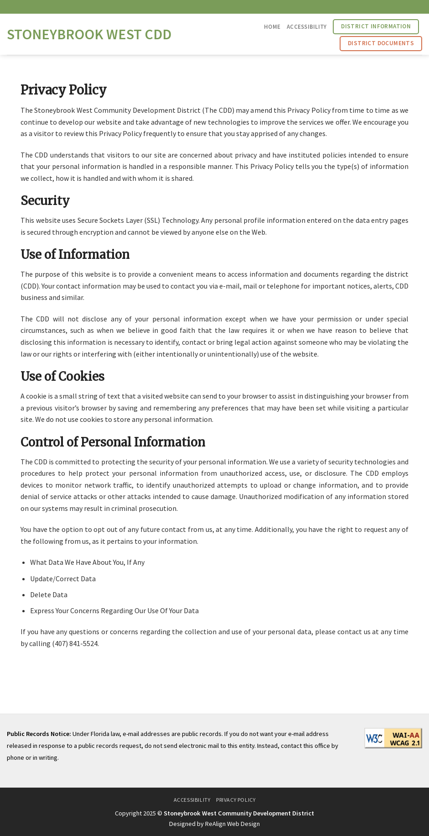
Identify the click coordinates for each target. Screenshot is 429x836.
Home (272, 26)
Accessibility (306, 26)
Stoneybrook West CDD (89, 34)
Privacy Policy (236, 799)
